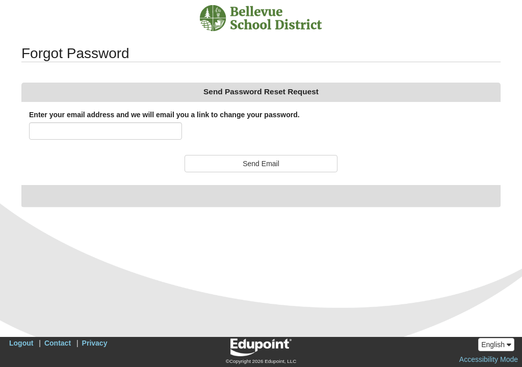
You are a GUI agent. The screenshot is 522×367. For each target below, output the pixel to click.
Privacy (95, 343)
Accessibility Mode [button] (488, 359)
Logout (21, 343)
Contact (57, 343)
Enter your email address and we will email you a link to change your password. (164, 115)
